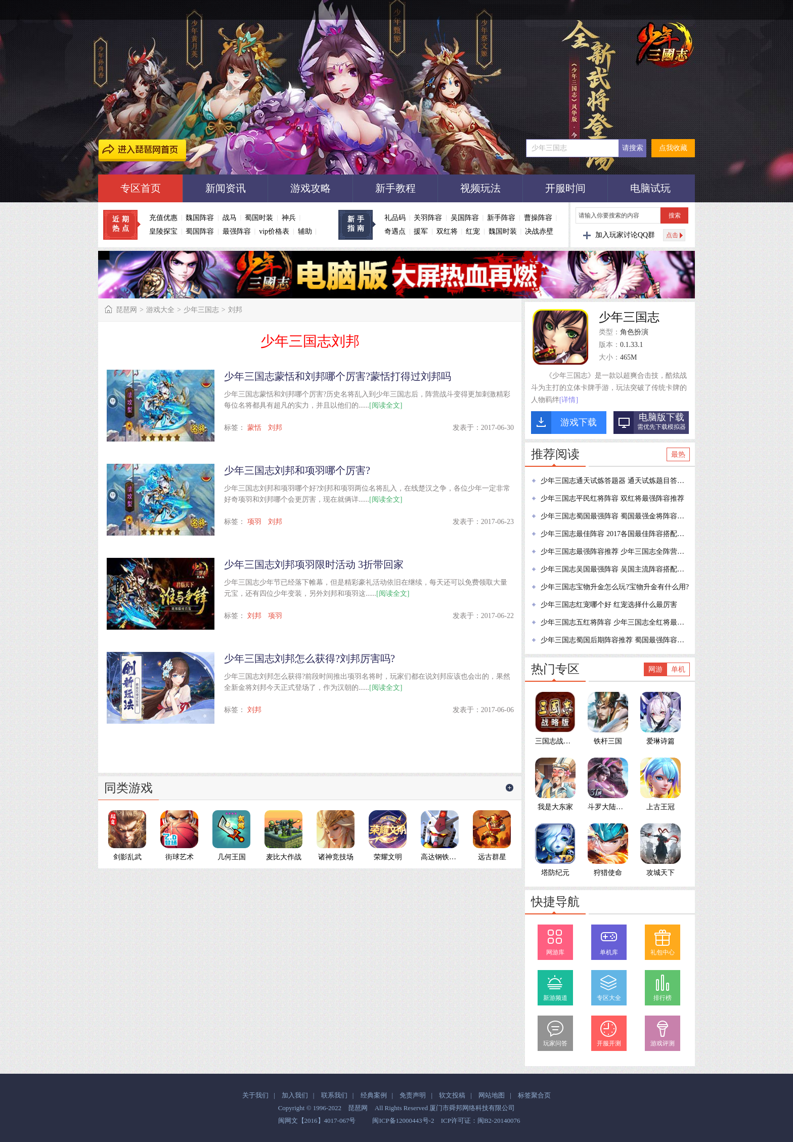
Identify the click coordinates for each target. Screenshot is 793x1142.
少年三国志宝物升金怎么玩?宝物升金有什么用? (614, 587)
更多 (509, 788)
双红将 (447, 231)
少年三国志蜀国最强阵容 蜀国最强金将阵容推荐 (616, 516)
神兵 (289, 218)
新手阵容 (501, 218)
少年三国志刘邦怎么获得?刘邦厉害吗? (309, 658)
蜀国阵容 (200, 231)
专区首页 (140, 188)
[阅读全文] (385, 405)
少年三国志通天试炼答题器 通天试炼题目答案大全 (616, 481)
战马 (230, 218)
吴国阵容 (465, 218)
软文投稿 (452, 1095)
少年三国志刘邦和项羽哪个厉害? (297, 470)
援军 (421, 231)
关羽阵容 (428, 218)
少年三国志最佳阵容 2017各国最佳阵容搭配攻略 (616, 534)
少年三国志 (201, 310)
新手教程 (395, 188)
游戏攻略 (310, 188)
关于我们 (255, 1095)
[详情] (568, 400)
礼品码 (395, 218)
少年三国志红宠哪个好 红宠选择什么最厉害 (609, 604)
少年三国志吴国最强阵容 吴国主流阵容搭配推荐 (616, 569)
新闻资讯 (225, 188)
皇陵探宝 (163, 231)
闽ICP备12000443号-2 (403, 1120)
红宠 (473, 231)
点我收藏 (673, 148)
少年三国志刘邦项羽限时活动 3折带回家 (314, 564)
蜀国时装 (259, 218)
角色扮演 (634, 332)
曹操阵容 (538, 218)
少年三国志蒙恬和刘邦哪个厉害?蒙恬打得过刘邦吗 (337, 376)
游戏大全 (160, 310)
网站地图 (491, 1095)
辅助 (305, 231)
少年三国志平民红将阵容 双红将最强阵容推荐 (612, 498)
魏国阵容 (200, 218)
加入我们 (295, 1095)
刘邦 (275, 427)
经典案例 (374, 1095)
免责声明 (413, 1095)
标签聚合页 (534, 1095)
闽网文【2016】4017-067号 (317, 1120)
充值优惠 (163, 218)
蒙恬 (254, 427)
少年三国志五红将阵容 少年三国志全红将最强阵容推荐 (616, 622)
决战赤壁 (539, 231)
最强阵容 (237, 231)
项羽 (254, 521)
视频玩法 (480, 188)
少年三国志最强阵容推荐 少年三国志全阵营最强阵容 (616, 551)
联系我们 (334, 1095)
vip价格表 (274, 231)
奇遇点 (395, 231)
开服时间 (565, 188)
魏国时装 (503, 231)
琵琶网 (126, 310)
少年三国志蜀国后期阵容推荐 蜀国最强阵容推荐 (616, 640)
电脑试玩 (650, 188)
